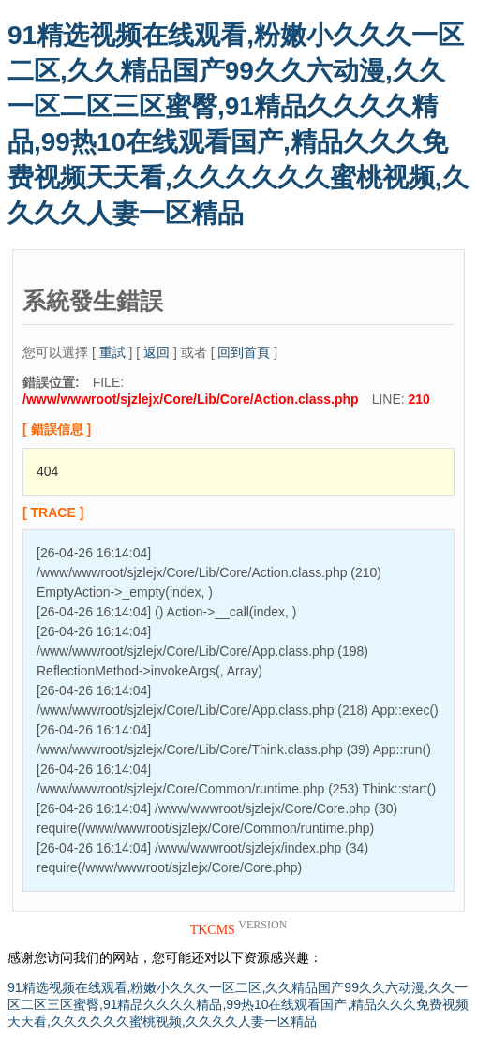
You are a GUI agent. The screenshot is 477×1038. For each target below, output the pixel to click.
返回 (156, 352)
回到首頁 (243, 352)
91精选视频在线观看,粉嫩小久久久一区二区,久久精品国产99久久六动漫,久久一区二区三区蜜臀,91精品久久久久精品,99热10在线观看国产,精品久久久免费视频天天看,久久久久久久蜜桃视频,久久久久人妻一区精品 (238, 1004)
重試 (112, 352)
